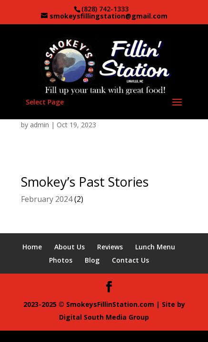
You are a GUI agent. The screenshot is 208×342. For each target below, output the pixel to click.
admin (39, 124)
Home (32, 246)
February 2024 (46, 199)
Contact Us (130, 260)
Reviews (110, 246)
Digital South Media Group (104, 317)
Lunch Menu (155, 246)
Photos (60, 260)
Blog (92, 260)
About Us (69, 246)
